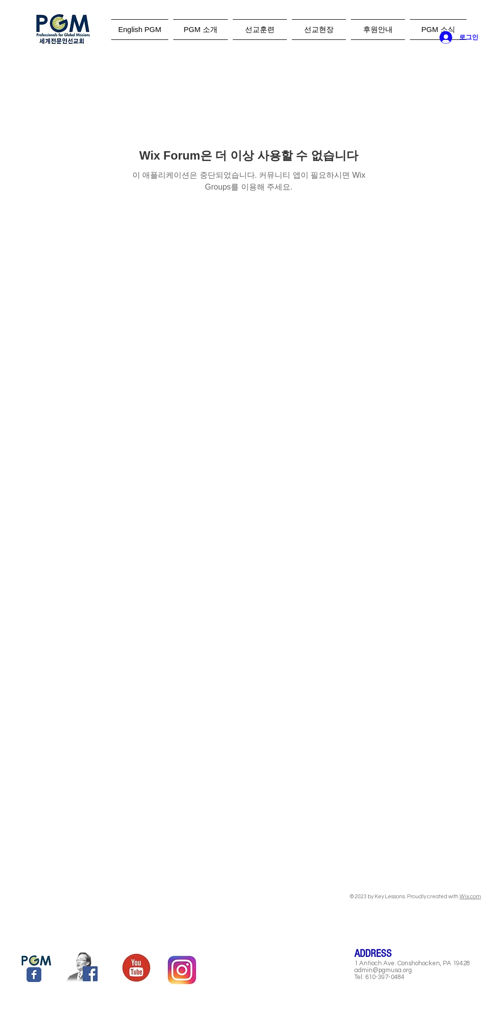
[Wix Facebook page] (34, 974)
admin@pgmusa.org (383, 970)
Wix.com (470, 896)
